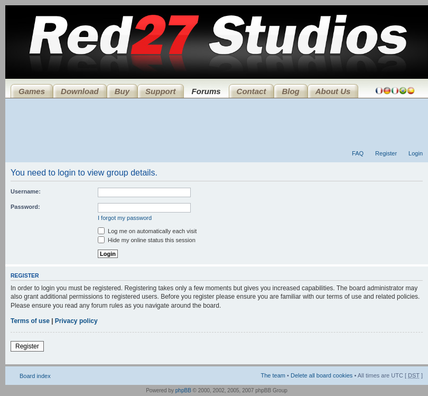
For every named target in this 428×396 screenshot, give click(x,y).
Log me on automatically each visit (147, 231)
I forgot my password (125, 218)
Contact (251, 91)
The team (273, 375)
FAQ (358, 153)
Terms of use (30, 321)
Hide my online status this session (147, 240)
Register (386, 153)
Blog (290, 91)
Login (415, 153)
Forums (206, 91)
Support (160, 91)
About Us (333, 91)
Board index (35, 376)
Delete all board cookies (321, 375)
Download (80, 91)
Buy (122, 91)
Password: (25, 207)
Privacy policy (76, 321)
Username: (26, 191)
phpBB (183, 390)
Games (31, 91)
